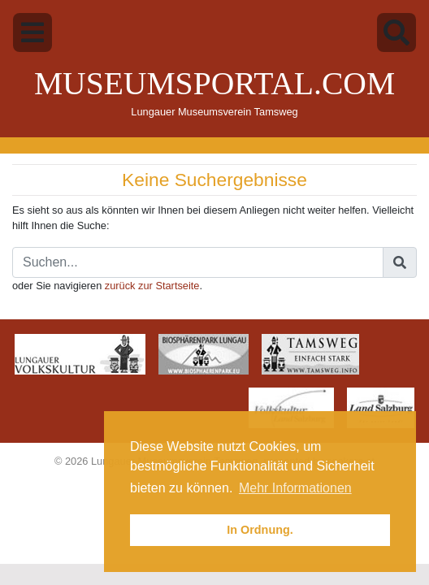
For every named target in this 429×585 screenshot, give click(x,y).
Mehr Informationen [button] (295, 488)
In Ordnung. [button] (260, 529)
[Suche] (198, 262)
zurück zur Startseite (152, 286)
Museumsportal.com (214, 84)
